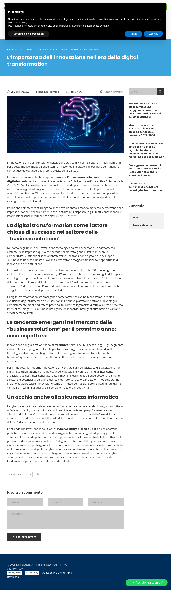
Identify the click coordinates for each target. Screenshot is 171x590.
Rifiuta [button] (133, 33)
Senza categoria (142, 225)
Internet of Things (37, 208)
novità (28, 474)
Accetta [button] (153, 33)
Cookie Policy (32, 573)
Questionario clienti (53, 572)
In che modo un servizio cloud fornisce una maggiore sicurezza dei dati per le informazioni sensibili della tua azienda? (146, 110)
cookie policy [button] (20, 22)
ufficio (38, 474)
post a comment (24, 536)
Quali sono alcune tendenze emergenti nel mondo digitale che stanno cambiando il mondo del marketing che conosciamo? (146, 150)
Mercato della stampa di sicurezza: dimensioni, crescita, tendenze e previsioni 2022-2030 (144, 130)
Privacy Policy (14, 573)
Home (10, 49)
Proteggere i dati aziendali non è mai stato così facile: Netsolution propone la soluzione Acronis (145, 170)
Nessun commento (112, 91)
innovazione (15, 474)
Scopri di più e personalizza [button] (28, 33)
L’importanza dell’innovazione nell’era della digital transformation (146, 187)
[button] (147, 582)
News (135, 217)
